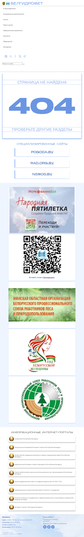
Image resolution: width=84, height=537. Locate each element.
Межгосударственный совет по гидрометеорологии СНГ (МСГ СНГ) (35, 481)
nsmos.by (42, 174)
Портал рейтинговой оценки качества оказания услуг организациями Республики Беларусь (40, 473)
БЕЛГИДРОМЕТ (27, 3)
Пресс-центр (8, 25)
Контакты (6, 36)
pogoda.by (42, 152)
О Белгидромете (9, 8)
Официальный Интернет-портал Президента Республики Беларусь (35, 464)
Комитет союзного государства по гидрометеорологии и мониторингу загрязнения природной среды (41, 498)
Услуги (5, 19)
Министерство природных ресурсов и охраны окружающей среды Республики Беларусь (39, 456)
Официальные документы (13, 30)
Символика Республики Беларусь (23, 439)
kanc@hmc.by (11, 524)
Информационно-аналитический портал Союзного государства (34, 490)
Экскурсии (7, 47)
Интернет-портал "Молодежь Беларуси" (26, 507)
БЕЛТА (20, 533)
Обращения (7, 41)
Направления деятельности (13, 14)
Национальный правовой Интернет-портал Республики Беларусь (35, 447)
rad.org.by (42, 163)
